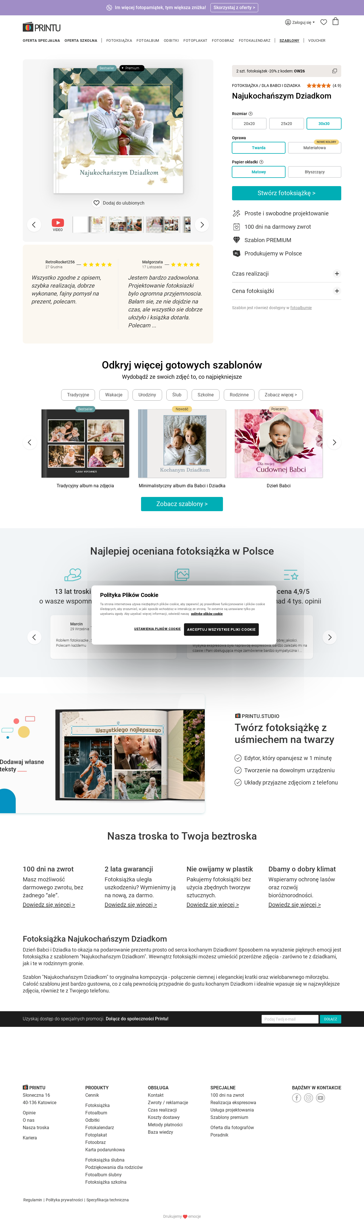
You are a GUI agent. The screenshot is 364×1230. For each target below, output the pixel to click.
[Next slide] (202, 225)
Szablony (289, 40)
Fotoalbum (147, 40)
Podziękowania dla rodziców (114, 1167)
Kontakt (156, 1095)
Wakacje (113, 394)
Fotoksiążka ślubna (105, 1160)
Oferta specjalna (41, 40)
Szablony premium (229, 1117)
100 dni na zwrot (227, 1095)
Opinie (29, 1112)
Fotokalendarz (255, 40)
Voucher (317, 40)
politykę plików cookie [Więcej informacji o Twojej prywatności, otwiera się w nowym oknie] (207, 614)
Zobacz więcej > (281, 394)
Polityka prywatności (64, 1200)
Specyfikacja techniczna (107, 1200)
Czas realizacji (162, 1110)
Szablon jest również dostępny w (272, 307)
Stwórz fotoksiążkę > (287, 193)
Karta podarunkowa (105, 1149)
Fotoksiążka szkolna (106, 1182)
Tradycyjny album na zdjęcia (85, 485)
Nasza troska (36, 1127)
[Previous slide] (34, 225)
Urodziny (147, 394)
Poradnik (219, 1135)
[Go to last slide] (30, 442)
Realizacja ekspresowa (233, 1102)
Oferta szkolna (81, 40)
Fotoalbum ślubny (103, 1174)
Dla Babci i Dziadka (281, 85)
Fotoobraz (223, 40)
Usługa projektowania (232, 1110)
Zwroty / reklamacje (168, 1102)
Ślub (176, 394)
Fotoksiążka (119, 40)
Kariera (30, 1137)
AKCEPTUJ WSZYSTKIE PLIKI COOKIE (221, 629)
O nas (28, 1120)
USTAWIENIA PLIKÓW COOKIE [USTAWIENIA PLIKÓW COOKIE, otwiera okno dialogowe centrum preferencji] (157, 629)
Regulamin (32, 1200)
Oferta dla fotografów (232, 1127)
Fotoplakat (195, 40)
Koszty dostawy (164, 1117)
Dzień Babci (279, 485)
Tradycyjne (78, 394)
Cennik (92, 1095)
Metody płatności (165, 1124)
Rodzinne (239, 394)
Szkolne (206, 394)
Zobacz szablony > (182, 503)
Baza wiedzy (160, 1132)
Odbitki (171, 40)
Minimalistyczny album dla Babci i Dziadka (182, 485)
